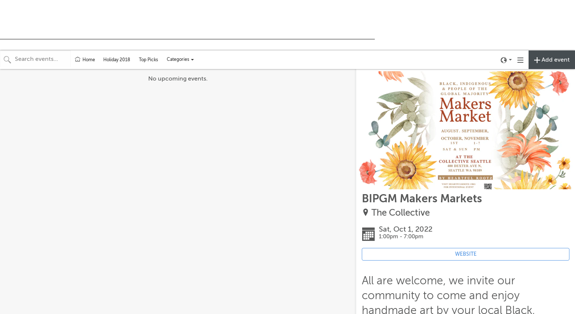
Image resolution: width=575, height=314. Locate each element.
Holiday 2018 (116, 59)
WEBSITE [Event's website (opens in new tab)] (466, 254)
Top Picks (148, 59)
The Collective (400, 213)
